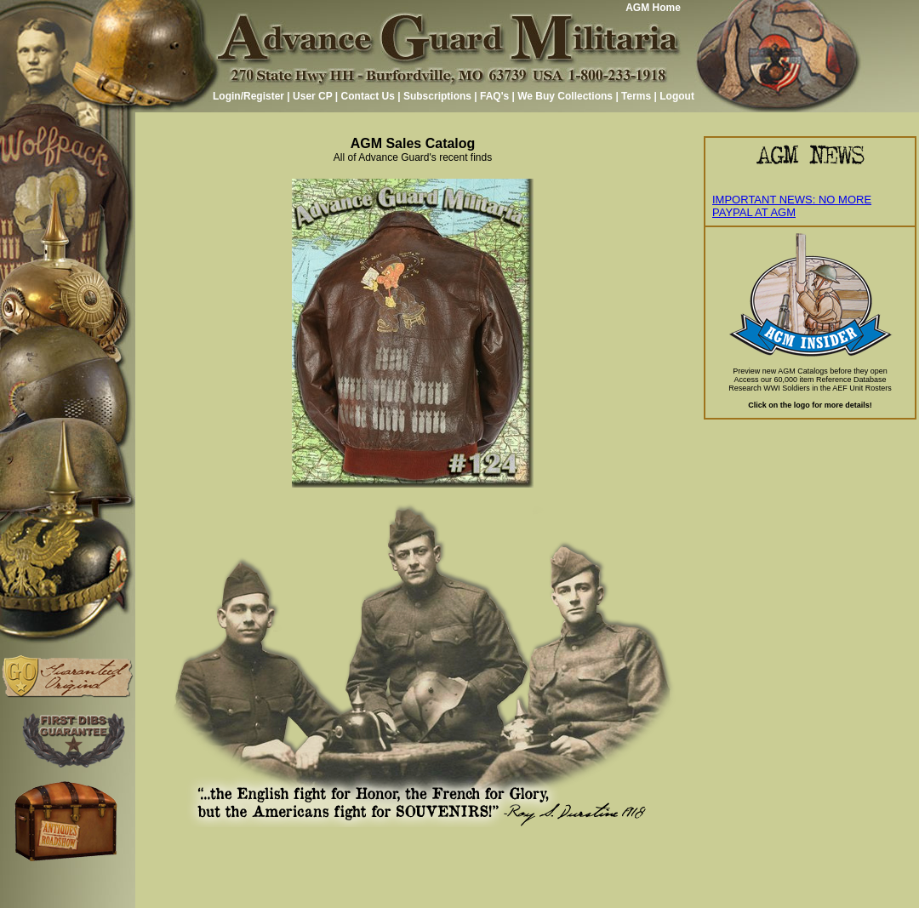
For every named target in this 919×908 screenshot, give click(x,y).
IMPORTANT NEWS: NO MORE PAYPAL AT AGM (791, 206)
